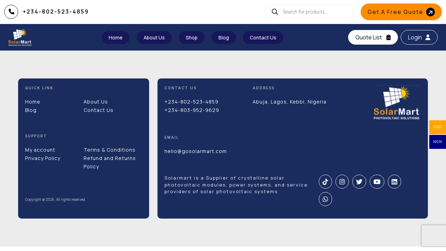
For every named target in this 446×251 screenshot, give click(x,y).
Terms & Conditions (110, 149)
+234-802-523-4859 (191, 101)
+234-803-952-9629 (191, 110)
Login (419, 37)
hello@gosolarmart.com (195, 151)
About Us (96, 101)
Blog (31, 110)
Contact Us (99, 110)
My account (40, 149)
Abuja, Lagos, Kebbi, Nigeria (289, 101)
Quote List (373, 37)
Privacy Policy (42, 158)
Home (32, 101)
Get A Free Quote (402, 12)
